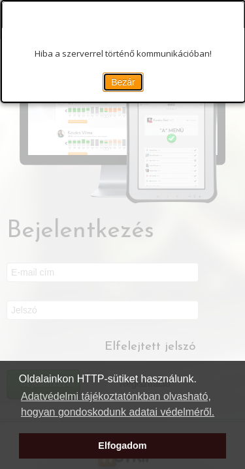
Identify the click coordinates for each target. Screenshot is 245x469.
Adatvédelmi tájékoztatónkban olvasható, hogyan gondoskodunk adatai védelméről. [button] (117, 404)
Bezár (123, 82)
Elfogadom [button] (122, 445)
